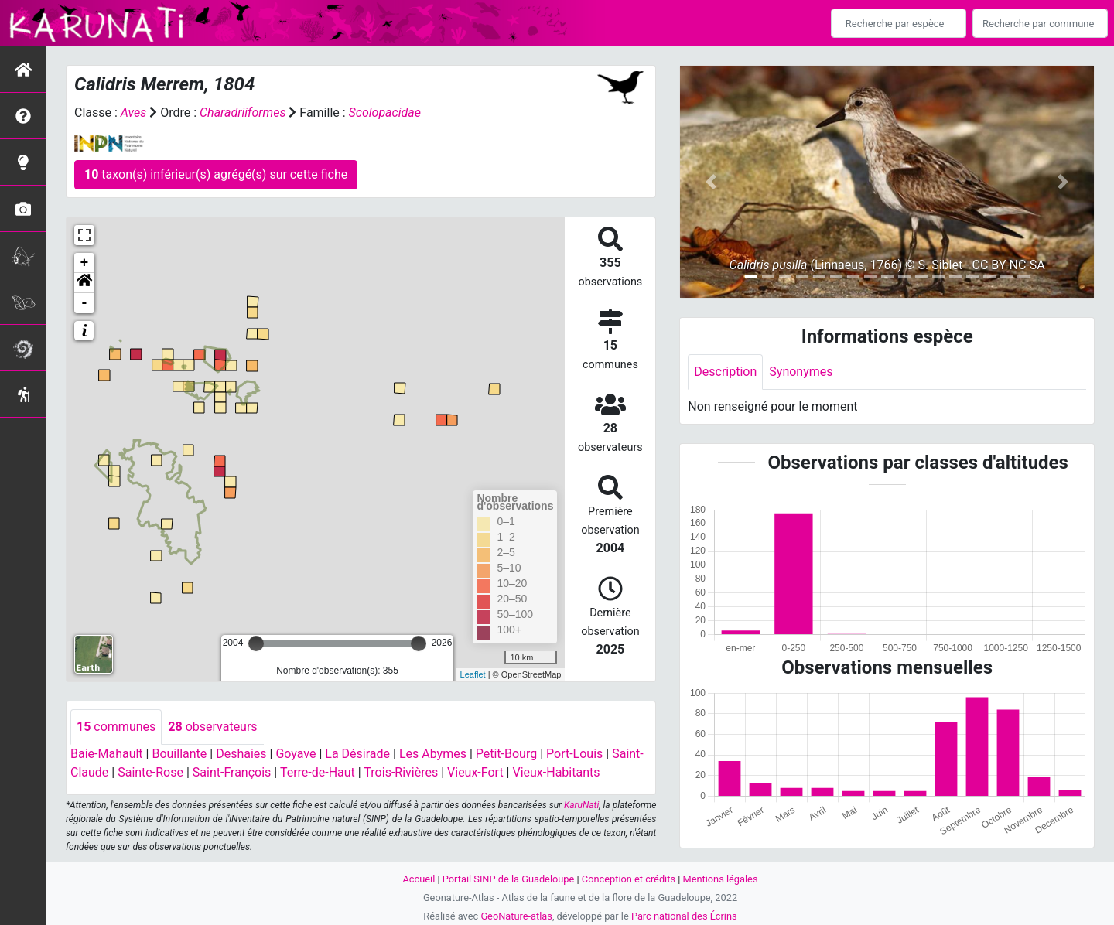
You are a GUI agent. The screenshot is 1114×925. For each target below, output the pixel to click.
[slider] (256, 643)
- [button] (84, 303)
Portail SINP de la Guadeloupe (509, 879)
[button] (84, 283)
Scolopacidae (385, 112)
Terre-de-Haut (317, 772)
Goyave (295, 753)
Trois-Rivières (401, 772)
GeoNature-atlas (516, 916)
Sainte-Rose (150, 772)
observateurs (212, 726)
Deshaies (241, 753)
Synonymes (800, 371)
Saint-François (232, 772)
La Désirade (357, 753)
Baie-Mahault (106, 753)
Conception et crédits (628, 879)
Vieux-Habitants (556, 772)
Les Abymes (432, 753)
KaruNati (581, 805)
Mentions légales (719, 879)
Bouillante (179, 753)
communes (116, 726)
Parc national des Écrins (684, 916)
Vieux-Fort (475, 772)
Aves (133, 112)
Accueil (419, 879)
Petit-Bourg (506, 753)
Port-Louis (574, 753)
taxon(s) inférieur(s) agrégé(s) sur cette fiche (215, 174)
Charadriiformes (242, 112)
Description (725, 371)
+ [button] (84, 263)
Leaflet (473, 674)
